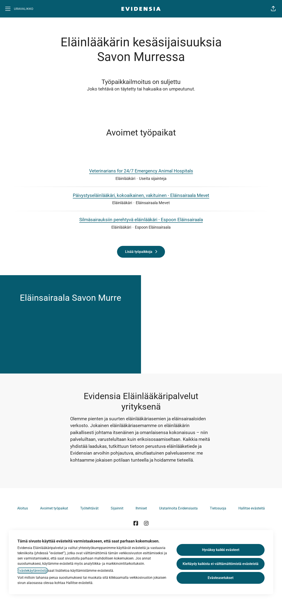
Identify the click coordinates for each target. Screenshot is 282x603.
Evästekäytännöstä (32, 570)
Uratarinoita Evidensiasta (178, 508)
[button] (273, 9)
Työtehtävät (89, 508)
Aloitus (22, 508)
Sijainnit (117, 508)
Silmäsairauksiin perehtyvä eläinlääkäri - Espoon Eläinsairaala (141, 219)
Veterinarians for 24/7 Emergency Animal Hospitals (141, 171)
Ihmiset (141, 508)
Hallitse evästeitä (251, 508)
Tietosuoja (218, 508)
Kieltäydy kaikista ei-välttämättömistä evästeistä (220, 564)
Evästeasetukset (220, 578)
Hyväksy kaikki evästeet (220, 550)
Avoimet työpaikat (54, 508)
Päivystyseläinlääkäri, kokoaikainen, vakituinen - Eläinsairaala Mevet (141, 195)
